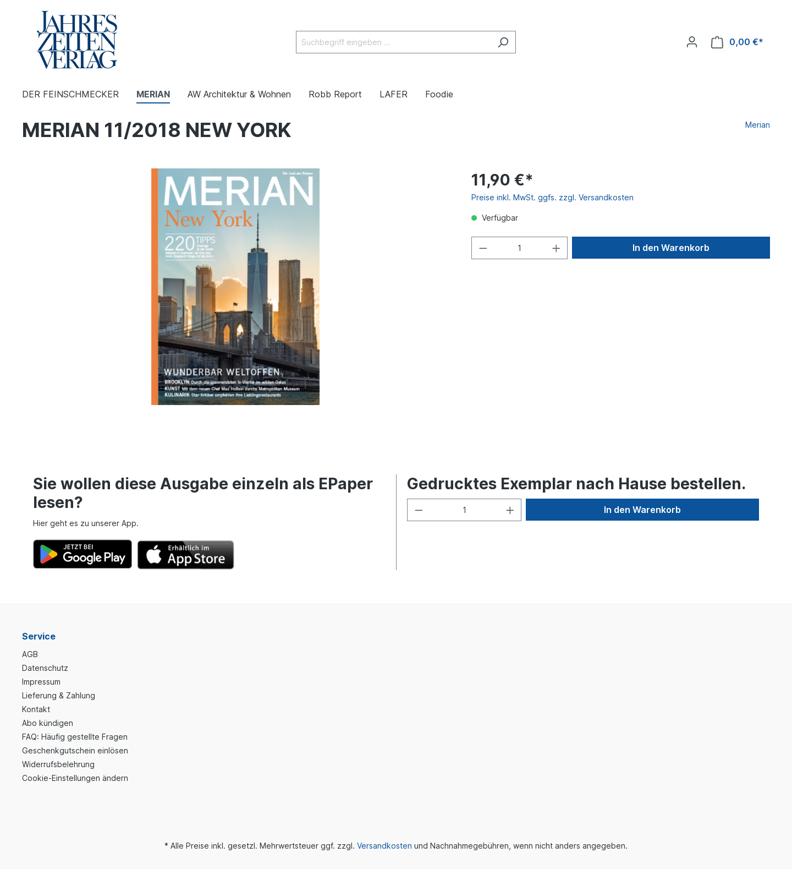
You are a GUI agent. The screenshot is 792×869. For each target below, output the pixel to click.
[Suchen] (503, 42)
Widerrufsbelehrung (58, 764)
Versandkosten (384, 845)
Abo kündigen (47, 723)
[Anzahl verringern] (482, 248)
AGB (30, 654)
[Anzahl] (519, 248)
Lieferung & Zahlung (58, 695)
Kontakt (36, 709)
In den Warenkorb (671, 247)
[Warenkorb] (737, 42)
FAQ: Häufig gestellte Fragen (75, 736)
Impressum (41, 681)
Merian (757, 124)
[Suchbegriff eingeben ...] (393, 42)
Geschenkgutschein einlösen (75, 750)
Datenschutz (45, 668)
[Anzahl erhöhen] (556, 248)
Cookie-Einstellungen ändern (75, 778)
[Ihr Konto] (692, 41)
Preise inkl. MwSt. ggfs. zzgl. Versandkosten (552, 197)
